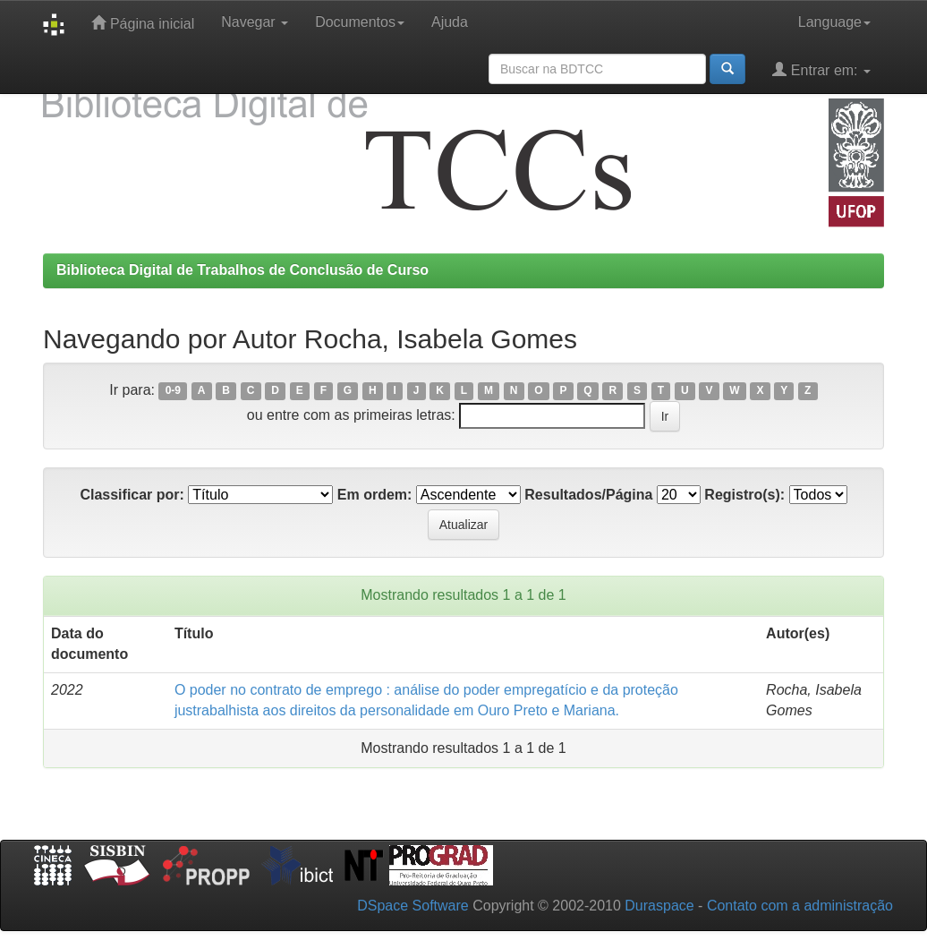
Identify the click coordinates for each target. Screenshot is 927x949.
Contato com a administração (800, 905)
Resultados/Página (588, 494)
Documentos (359, 22)
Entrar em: (821, 69)
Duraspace (659, 905)
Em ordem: (374, 494)
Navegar (254, 22)
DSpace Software (413, 905)
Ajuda (449, 22)
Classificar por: (131, 494)
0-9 (173, 391)
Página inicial (142, 22)
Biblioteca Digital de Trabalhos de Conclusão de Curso (242, 270)
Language (834, 22)
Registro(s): (744, 494)
